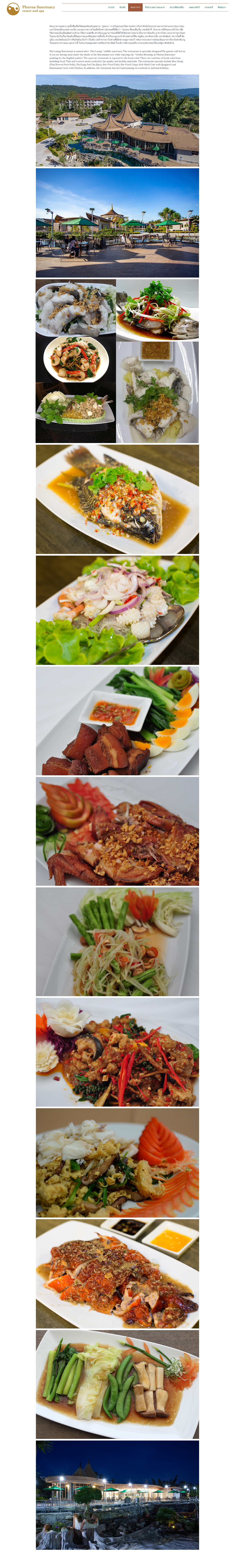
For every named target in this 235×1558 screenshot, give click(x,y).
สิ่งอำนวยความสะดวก (155, 7)
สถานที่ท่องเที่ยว (177, 7)
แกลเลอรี (209, 7)
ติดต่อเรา (222, 7)
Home (111, 7)
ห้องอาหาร (135, 7)
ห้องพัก (122, 7)
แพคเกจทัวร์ (194, 7)
